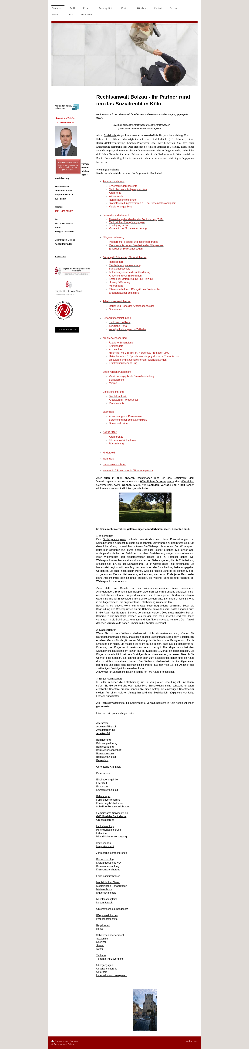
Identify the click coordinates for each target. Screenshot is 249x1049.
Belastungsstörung (106, 743)
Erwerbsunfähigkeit (107, 790)
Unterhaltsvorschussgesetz (111, 975)
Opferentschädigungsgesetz (112, 909)
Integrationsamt (105, 846)
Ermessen (102, 786)
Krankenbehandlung (107, 866)
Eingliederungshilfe (107, 779)
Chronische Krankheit (108, 766)
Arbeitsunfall (103, 733)
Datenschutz (103, 773)
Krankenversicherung (108, 869)
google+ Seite (67, 329)
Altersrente (102, 723)
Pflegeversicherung (107, 915)
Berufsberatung (105, 746)
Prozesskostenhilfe (107, 919)
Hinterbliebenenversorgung (111, 836)
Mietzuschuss (104, 889)
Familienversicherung (108, 799)
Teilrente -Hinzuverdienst (110, 958)
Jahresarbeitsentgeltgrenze (111, 853)
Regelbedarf (103, 925)
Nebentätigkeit (104, 902)
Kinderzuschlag (105, 859)
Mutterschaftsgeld (106, 892)
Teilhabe (101, 955)
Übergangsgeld (105, 965)
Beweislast (102, 760)
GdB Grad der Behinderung (111, 816)
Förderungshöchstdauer (109, 803)
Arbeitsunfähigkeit (106, 726)
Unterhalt (101, 972)
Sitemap (74, 1041)
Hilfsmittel (101, 833)
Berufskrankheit (105, 753)
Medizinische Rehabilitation (111, 886)
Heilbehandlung (105, 826)
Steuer (100, 945)
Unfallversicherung (106, 968)
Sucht (99, 948)
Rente (99, 928)
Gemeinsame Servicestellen (112, 813)
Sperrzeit (101, 942)
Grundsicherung (105, 820)
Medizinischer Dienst (108, 882)
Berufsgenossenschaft (108, 750)
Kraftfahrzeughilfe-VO (108, 862)
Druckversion (59, 1041)
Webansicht (192, 1041)
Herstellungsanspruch (108, 829)
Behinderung (103, 739)
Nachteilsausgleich (106, 899)
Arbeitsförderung (105, 730)
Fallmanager (103, 796)
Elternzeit (101, 783)
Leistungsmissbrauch (108, 876)
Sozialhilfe (102, 938)
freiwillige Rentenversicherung (113, 806)
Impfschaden (103, 843)
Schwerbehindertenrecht (110, 935)
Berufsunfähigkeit (106, 757)
